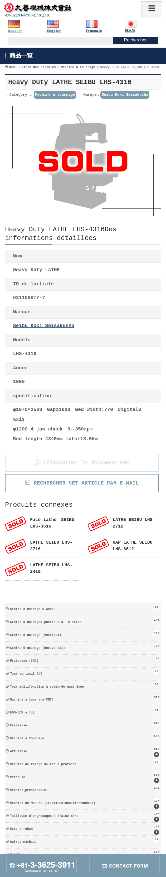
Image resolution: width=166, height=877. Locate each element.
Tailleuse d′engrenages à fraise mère (84, 816)
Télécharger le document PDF (82, 463)
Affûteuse (84, 751)
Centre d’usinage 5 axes (84, 607)
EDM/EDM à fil (84, 711)
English (54, 31)
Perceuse (84, 777)
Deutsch (15, 31)
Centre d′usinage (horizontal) (84, 646)
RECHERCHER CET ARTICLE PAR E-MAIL (82, 483)
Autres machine (84, 840)
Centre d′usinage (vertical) (84, 633)
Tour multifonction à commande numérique (84, 685)
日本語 (130, 31)
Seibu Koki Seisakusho (125, 95)
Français (94, 31)
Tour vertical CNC (84, 672)
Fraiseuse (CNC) (84, 659)
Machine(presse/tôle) (84, 788)
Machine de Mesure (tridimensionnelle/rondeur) (84, 803)
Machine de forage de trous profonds (84, 762)
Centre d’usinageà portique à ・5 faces (84, 620)
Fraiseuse (84, 724)
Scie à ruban (84, 829)
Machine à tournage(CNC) (84, 698)
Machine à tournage (55, 95)
